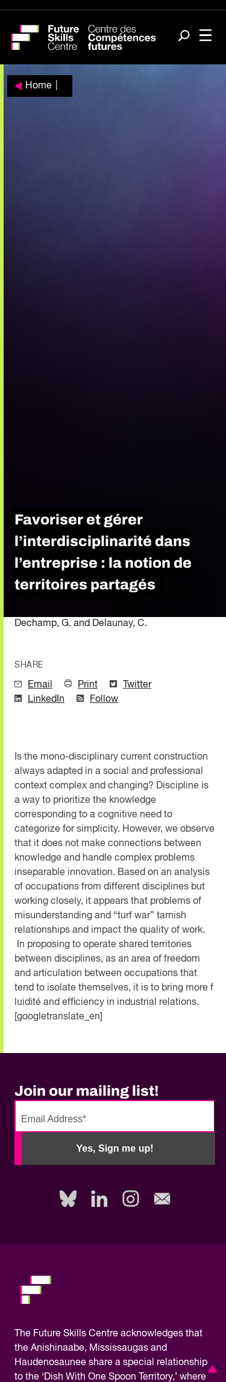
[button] (210, 1369)
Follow (104, 699)
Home (38, 86)
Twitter (137, 685)
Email (40, 685)
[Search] (183, 37)
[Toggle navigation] (205, 36)
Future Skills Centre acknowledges (108, 1334)
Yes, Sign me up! (114, 1148)
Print (88, 685)
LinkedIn (46, 699)
